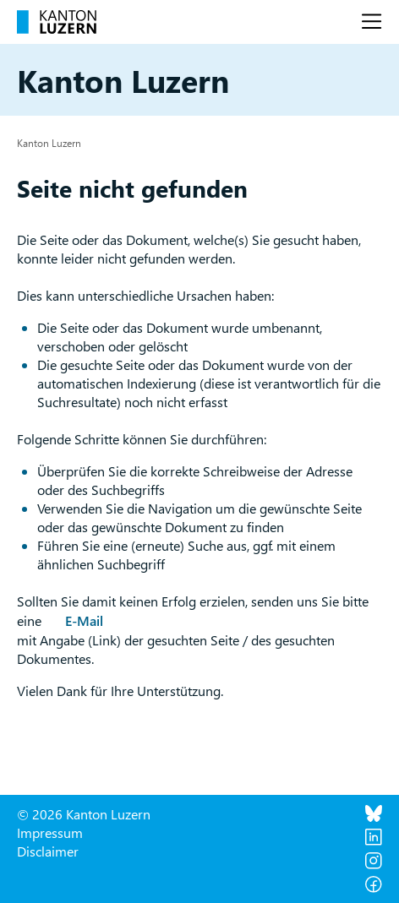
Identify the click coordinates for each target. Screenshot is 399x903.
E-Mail (84, 620)
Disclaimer (48, 851)
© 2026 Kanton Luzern (83, 814)
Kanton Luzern (49, 143)
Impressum (50, 832)
